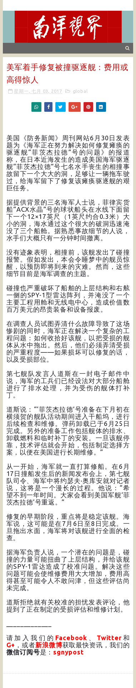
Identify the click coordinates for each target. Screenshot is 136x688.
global (80, 91)
